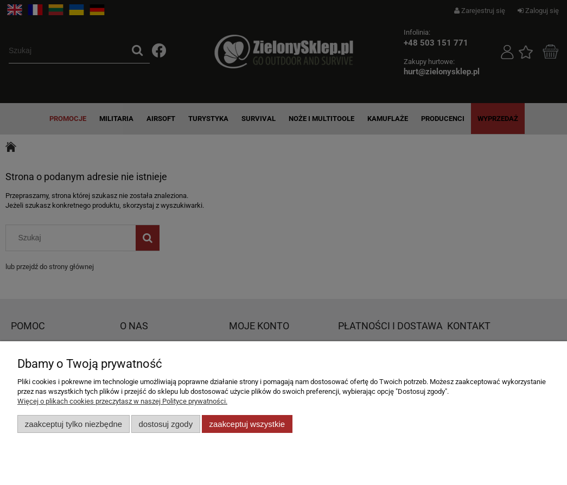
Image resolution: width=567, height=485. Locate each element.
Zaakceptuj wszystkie (247, 424)
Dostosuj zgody (165, 424)
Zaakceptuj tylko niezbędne (73, 424)
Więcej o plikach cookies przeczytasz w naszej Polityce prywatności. (122, 401)
